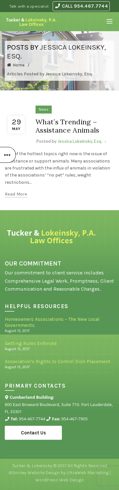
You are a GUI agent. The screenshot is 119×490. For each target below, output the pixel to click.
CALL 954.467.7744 (81, 6)
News (44, 109)
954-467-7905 (74, 419)
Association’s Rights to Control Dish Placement (57, 361)
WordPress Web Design (59, 480)
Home (18, 65)
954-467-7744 (32, 419)
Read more (16, 194)
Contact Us (33, 433)
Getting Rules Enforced (31, 343)
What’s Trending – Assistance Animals (67, 126)
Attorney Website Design (34, 472)
